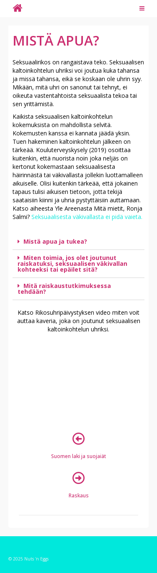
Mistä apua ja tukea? (55, 241)
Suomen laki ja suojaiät (78, 456)
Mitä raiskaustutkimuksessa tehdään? (64, 288)
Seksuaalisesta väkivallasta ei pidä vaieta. (86, 217)
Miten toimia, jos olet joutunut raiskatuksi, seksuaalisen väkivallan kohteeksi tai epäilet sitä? (72, 263)
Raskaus (79, 495)
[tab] (78, 242)
